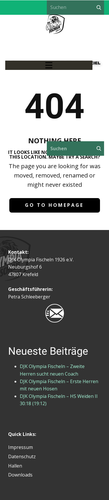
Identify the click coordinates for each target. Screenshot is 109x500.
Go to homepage (54, 205)
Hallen (15, 466)
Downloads (20, 475)
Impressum (20, 447)
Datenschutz (22, 456)
